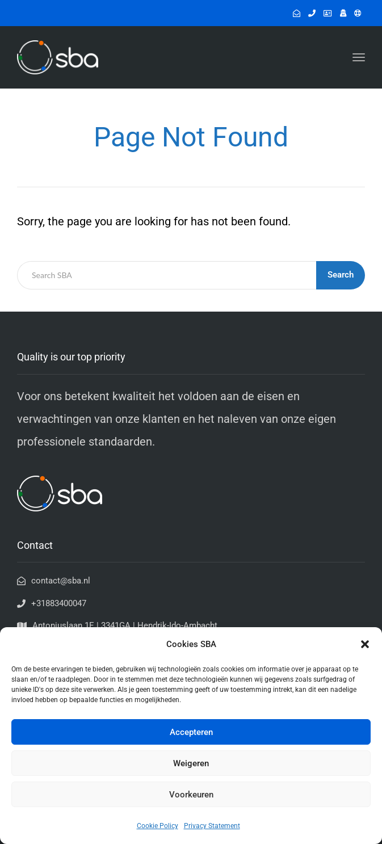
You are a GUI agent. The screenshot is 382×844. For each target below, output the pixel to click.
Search (341, 275)
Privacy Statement (212, 826)
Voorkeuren (191, 795)
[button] (365, 644)
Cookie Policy (157, 826)
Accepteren (191, 732)
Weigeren (191, 763)
